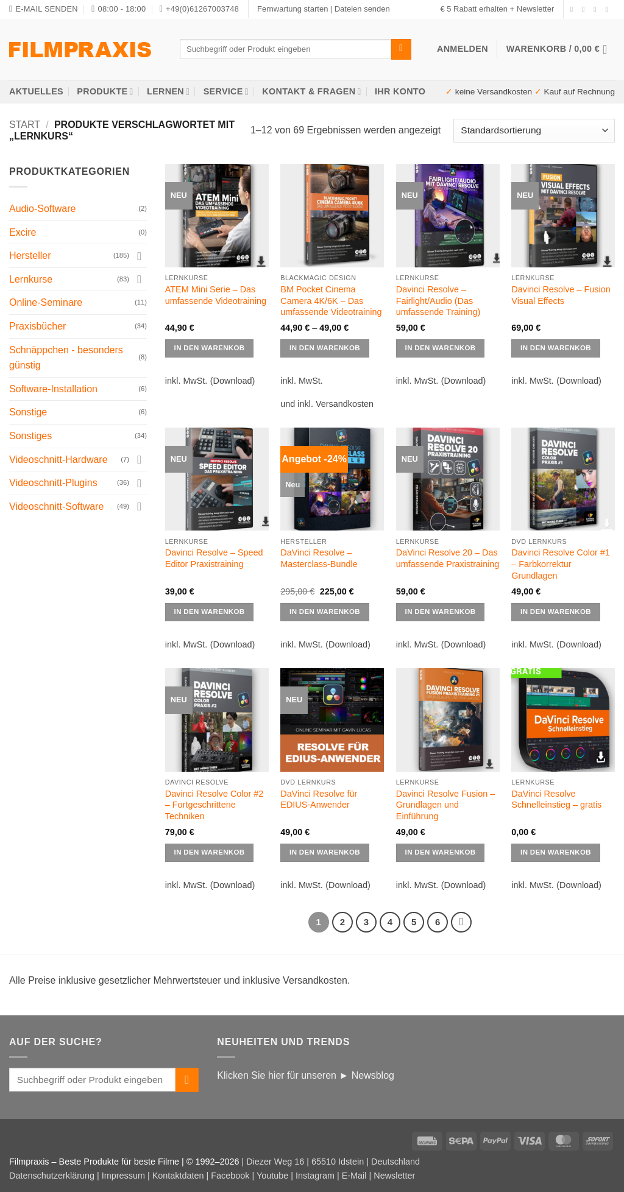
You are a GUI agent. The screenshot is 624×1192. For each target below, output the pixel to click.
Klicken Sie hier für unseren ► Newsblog (305, 1075)
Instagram (315, 1175)
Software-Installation (53, 389)
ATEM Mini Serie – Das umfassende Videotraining (215, 295)
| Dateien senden (360, 8)
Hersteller (30, 255)
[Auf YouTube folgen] (608, 9)
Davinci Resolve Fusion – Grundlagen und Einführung (445, 805)
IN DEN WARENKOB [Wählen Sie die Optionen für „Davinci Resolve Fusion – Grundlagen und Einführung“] (440, 852)
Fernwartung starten (292, 8)
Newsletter (394, 1175)
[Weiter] (461, 922)
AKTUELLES (36, 91)
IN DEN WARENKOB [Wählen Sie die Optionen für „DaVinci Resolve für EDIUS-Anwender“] (324, 852)
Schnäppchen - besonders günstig (66, 358)
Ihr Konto (400, 91)
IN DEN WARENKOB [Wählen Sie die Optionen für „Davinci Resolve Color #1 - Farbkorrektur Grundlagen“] (555, 611)
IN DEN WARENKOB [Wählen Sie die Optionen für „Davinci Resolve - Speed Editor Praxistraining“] (209, 611)
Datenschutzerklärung (51, 1175)
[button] (560, 49)
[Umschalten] (139, 256)
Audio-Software (42, 208)
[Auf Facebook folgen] (574, 9)
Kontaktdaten (178, 1175)
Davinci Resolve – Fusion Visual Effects (560, 295)
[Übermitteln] (401, 49)
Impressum (123, 1175)
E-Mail (354, 1175)
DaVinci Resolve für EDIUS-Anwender (318, 799)
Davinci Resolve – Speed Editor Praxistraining (214, 558)
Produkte (105, 91)
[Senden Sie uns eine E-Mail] (597, 9)
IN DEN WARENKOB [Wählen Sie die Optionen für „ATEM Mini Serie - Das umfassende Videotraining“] (209, 347)
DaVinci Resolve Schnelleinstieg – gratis (556, 799)
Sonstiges (30, 436)
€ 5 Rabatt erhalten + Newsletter (497, 8)
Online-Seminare (45, 302)
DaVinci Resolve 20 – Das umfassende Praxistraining (448, 558)
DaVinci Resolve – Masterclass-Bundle (318, 558)
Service (226, 91)
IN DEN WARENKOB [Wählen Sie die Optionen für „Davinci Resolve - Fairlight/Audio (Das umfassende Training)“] (440, 347)
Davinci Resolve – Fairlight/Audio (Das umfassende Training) (438, 300)
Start (24, 124)
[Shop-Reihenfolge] (534, 131)
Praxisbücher (37, 326)
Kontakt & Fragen (311, 91)
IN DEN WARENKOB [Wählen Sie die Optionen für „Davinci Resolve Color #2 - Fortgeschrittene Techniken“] (209, 852)
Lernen (168, 91)
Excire (22, 232)
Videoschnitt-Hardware (58, 459)
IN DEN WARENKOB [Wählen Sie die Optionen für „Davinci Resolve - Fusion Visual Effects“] (555, 347)
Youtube (272, 1175)
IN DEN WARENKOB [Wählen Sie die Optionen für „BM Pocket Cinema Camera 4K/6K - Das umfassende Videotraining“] (324, 347)
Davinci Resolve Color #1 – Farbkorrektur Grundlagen (560, 564)
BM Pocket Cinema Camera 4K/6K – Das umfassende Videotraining (330, 300)
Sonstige (28, 412)
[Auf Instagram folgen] (585, 9)
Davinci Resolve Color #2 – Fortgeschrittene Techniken (214, 805)
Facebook (230, 1175)
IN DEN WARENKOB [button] (324, 611)
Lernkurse (30, 279)
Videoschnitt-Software (56, 506)
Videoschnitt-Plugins (53, 483)
